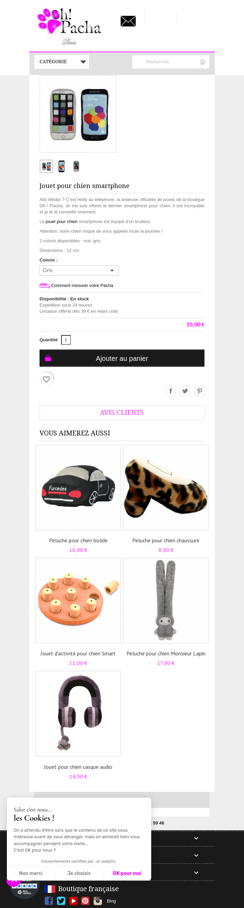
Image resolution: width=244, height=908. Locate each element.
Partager (171, 391)
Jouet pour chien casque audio (78, 766)
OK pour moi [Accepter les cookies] (127, 873)
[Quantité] (66, 340)
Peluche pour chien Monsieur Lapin (166, 653)
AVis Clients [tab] (122, 413)
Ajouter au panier (122, 358)
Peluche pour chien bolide (78, 540)
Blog (111, 901)
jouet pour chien (62, 221)
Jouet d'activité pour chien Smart (78, 653)
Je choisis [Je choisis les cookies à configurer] (79, 873)
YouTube (73, 901)
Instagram (97, 901)
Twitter (61, 901)
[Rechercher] (171, 62)
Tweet (185, 391)
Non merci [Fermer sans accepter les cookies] (30, 873)
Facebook (49, 901)
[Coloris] (79, 270)
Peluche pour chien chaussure (165, 540)
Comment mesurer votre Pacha (76, 286)
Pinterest (200, 391)
